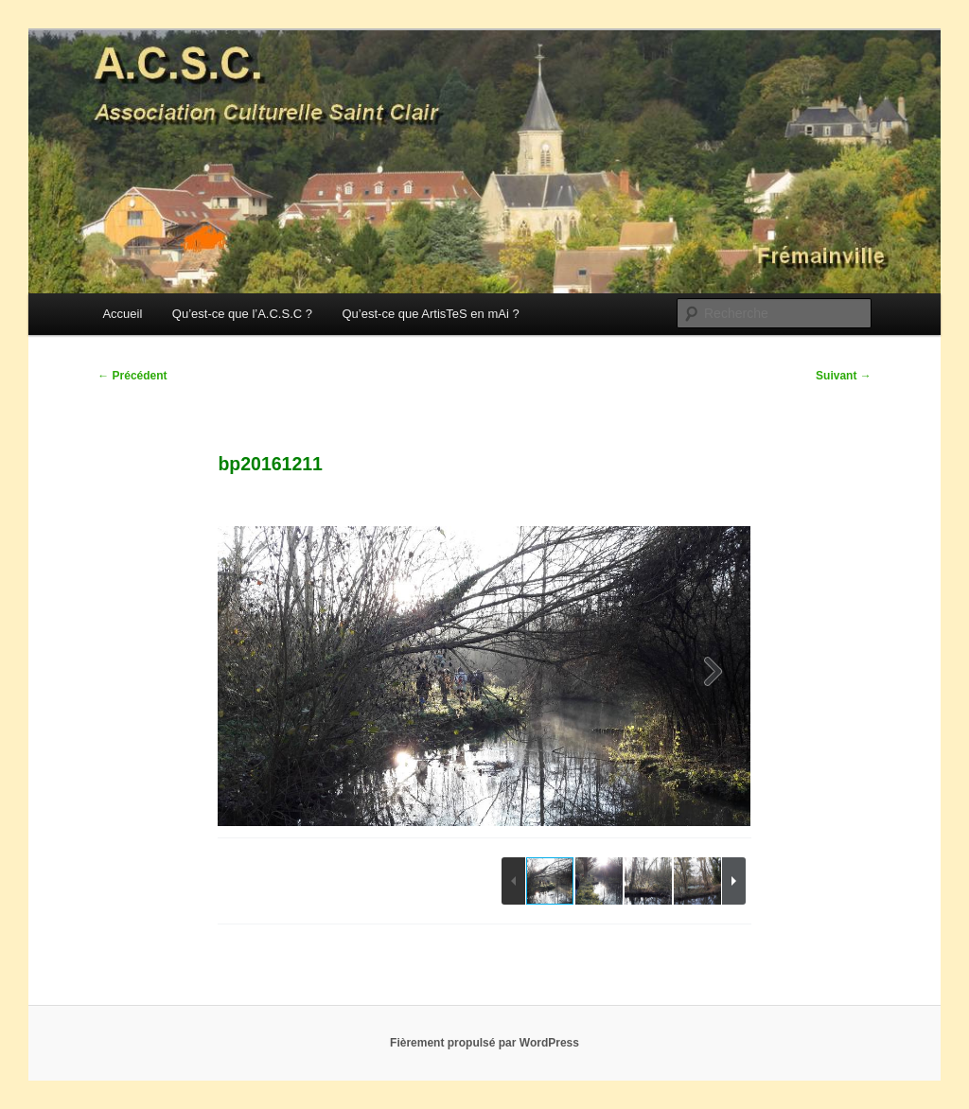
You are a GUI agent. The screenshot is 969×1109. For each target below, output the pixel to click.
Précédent (132, 375)
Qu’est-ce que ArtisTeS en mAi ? (430, 314)
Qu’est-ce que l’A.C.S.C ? (242, 314)
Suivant (844, 375)
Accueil (122, 314)
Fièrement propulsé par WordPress (484, 1042)
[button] (713, 675)
